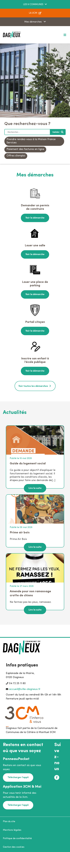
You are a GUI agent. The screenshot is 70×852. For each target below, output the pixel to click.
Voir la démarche (35, 218)
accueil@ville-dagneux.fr (24, 689)
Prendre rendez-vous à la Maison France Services (31, 141)
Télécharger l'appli (18, 777)
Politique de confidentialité (17, 838)
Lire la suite (35, 488)
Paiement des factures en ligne (25, 149)
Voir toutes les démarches (33, 386)
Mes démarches (33, 22)
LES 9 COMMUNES (33, 4)
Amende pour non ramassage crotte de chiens (30, 593)
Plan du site (9, 821)
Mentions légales (12, 830)
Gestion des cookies (13, 847)
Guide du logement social (28, 463)
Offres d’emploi (16, 155)
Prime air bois (20, 532)
